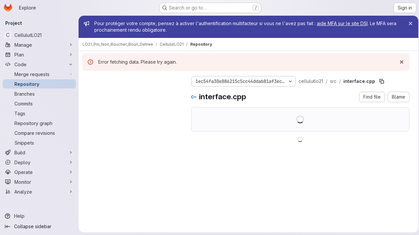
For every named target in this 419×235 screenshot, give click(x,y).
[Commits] (39, 103)
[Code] (39, 64)
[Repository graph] (39, 123)
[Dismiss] (400, 62)
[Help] (39, 216)
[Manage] (39, 44)
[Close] (408, 23)
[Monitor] (39, 181)
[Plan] (39, 54)
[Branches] (39, 93)
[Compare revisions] (39, 132)
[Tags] (39, 113)
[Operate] (39, 172)
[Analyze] (39, 191)
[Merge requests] (39, 74)
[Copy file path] (381, 81)
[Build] (39, 152)
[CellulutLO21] (39, 34)
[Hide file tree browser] (87, 80)
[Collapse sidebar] (39, 226)
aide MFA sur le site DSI (342, 23)
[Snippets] (39, 142)
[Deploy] (39, 162)
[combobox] (131, 93)
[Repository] (39, 83)
